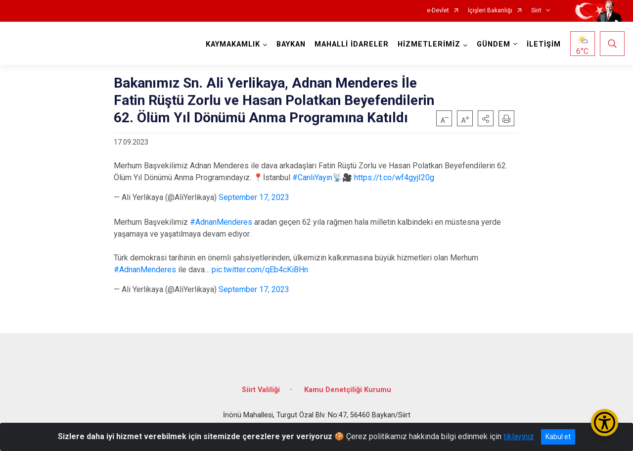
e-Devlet (438, 10)
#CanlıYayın (312, 177)
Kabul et (558, 437)
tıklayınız (518, 436)
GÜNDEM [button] (493, 44)
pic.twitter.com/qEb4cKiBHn (260, 269)
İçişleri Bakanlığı (490, 10)
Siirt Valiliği (261, 389)
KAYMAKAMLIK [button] (233, 44)
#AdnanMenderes (221, 222)
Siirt (536, 10)
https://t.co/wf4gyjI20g (394, 177)
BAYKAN (291, 44)
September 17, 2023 (254, 197)
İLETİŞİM (544, 44)
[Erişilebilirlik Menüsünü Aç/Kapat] (604, 422)
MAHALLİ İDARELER (352, 44)
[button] (486, 118)
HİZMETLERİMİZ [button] (429, 44)
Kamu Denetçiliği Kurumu (347, 389)
